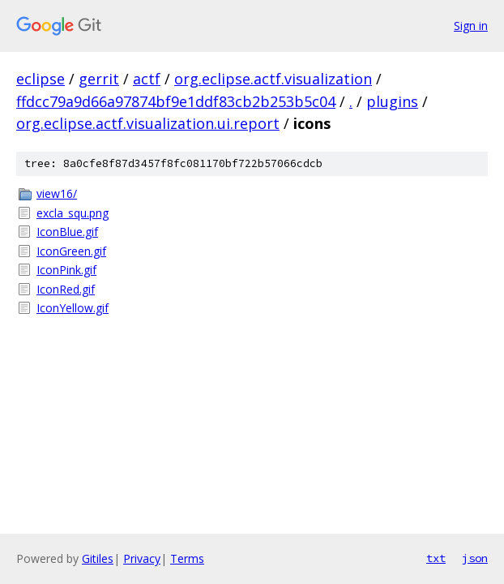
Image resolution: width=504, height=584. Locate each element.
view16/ (56, 193)
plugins (392, 101)
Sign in (471, 25)
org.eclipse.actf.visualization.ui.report (148, 123)
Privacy (141, 558)
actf (146, 78)
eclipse (40, 78)
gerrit (99, 78)
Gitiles (97, 558)
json (475, 558)
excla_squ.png (72, 213)
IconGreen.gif (71, 251)
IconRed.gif (65, 289)
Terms (187, 558)
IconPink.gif (66, 269)
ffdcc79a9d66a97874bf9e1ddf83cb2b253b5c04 (175, 101)
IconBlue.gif (67, 231)
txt (436, 558)
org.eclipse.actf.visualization (273, 78)
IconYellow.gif (72, 308)
